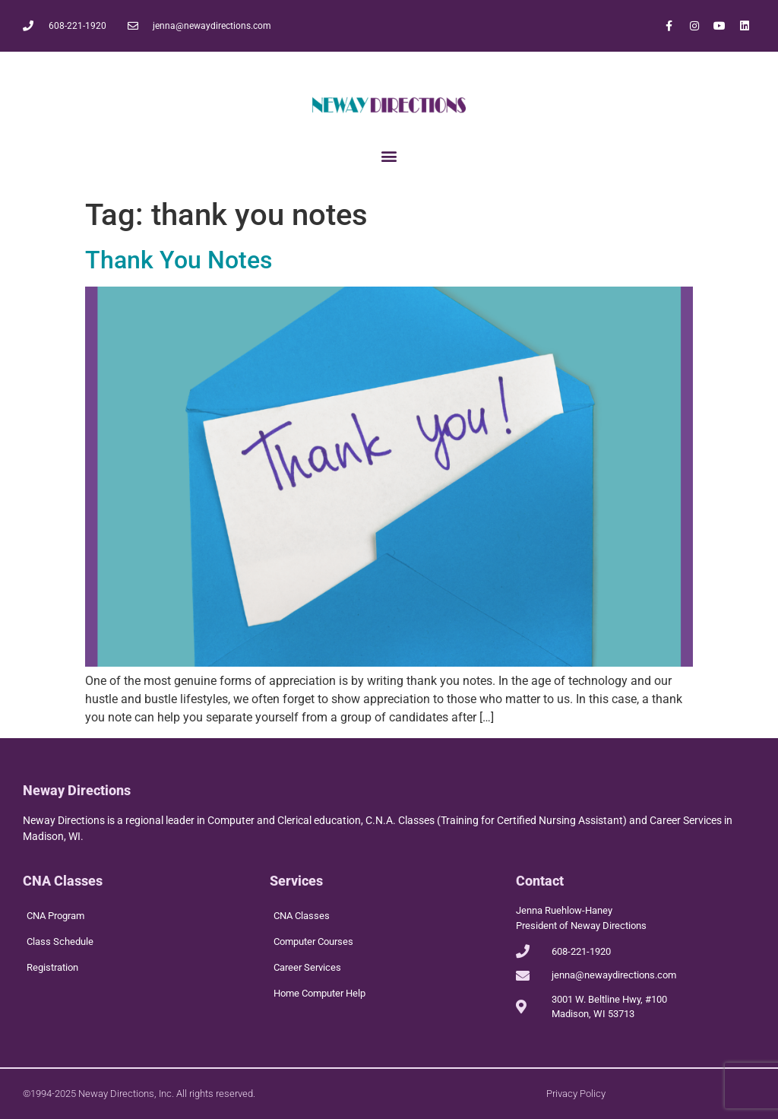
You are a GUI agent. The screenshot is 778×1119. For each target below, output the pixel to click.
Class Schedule (60, 941)
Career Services (307, 967)
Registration (52, 967)
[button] (389, 155)
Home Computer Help (319, 993)
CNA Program (55, 915)
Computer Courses (313, 941)
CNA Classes (302, 915)
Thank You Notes (178, 260)
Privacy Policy (576, 1093)
